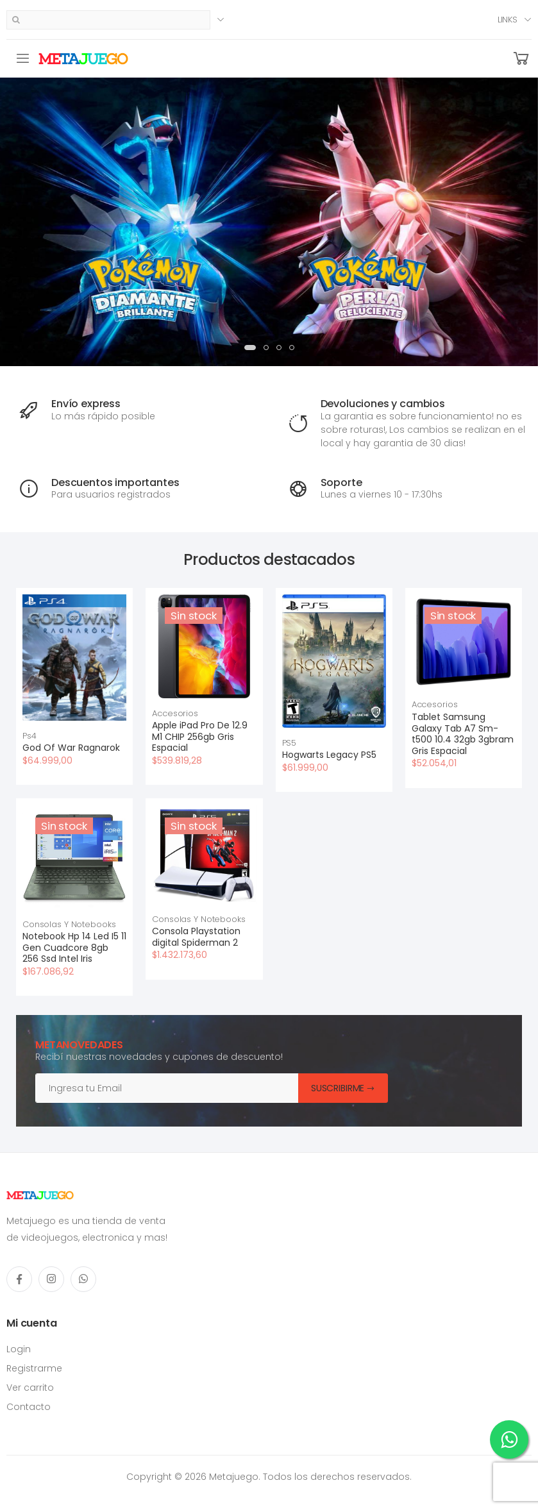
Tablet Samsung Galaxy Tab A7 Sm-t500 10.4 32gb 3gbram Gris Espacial (463, 733)
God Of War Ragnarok (71, 747)
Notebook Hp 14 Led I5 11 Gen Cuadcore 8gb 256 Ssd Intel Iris (74, 947)
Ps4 (29, 736)
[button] (521, 58)
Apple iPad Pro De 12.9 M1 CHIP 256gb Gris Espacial (200, 736)
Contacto (28, 1406)
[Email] (167, 1088)
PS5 (289, 743)
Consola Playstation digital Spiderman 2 (196, 937)
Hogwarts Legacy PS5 (329, 754)
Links (507, 19)
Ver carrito (30, 1387)
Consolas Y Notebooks (68, 924)
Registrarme (34, 1368)
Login (18, 1349)
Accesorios (175, 713)
